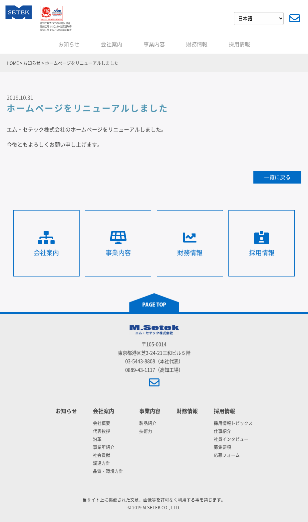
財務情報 (196, 44)
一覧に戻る (277, 177)
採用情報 (239, 44)
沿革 (97, 439)
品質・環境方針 (108, 471)
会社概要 (101, 423)
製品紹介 (147, 423)
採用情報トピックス (233, 423)
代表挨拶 (101, 431)
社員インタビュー (231, 439)
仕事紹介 (222, 431)
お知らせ (69, 44)
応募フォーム (227, 455)
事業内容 (154, 44)
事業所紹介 (104, 447)
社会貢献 (101, 455)
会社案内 (111, 44)
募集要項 (222, 447)
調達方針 (101, 463)
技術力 (145, 431)
